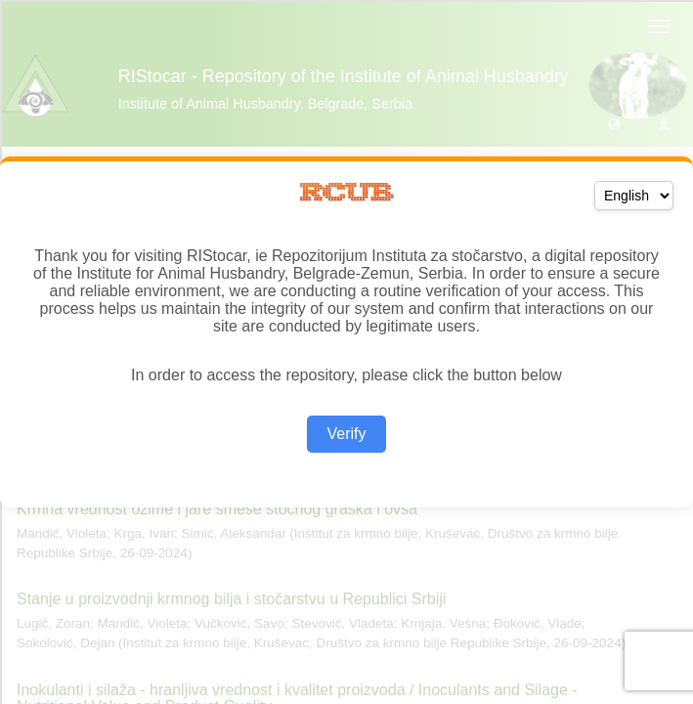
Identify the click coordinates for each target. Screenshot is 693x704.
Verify (346, 433)
